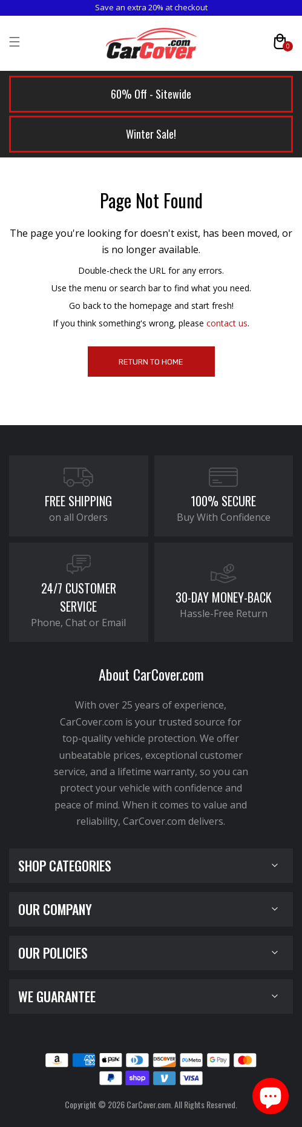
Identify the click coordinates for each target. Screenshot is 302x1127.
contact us (227, 323)
